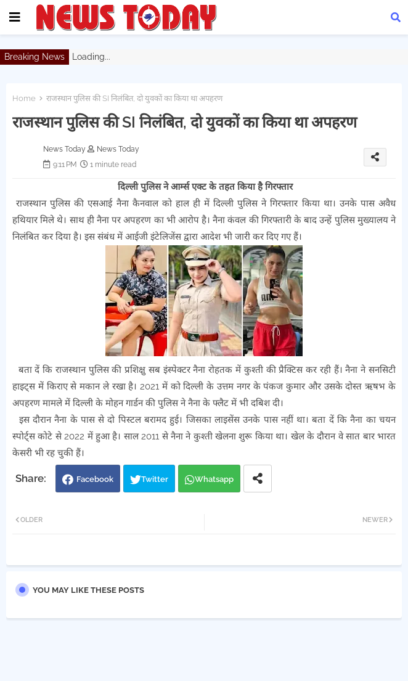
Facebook (94, 479)
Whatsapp (214, 479)
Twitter (154, 479)
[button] (395, 17)
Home (24, 98)
